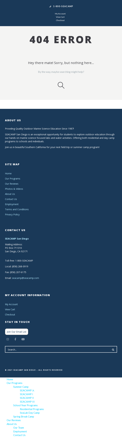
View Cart (60, 17)
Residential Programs (32, 409)
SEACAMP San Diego (17, 238)
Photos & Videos (14, 188)
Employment (12, 204)
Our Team (18, 427)
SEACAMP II (27, 397)
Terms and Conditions (17, 209)
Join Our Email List (16, 331)
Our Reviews (11, 183)
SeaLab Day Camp (30, 412)
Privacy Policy (12, 214)
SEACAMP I (26, 394)
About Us (10, 194)
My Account (60, 13)
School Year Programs (25, 405)
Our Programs (12, 178)
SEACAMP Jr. (27, 390)
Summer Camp (21, 386)
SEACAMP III (27, 401)
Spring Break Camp (23, 416)
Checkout (60, 20)
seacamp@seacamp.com (25, 278)
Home (8, 173)
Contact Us (11, 199)
